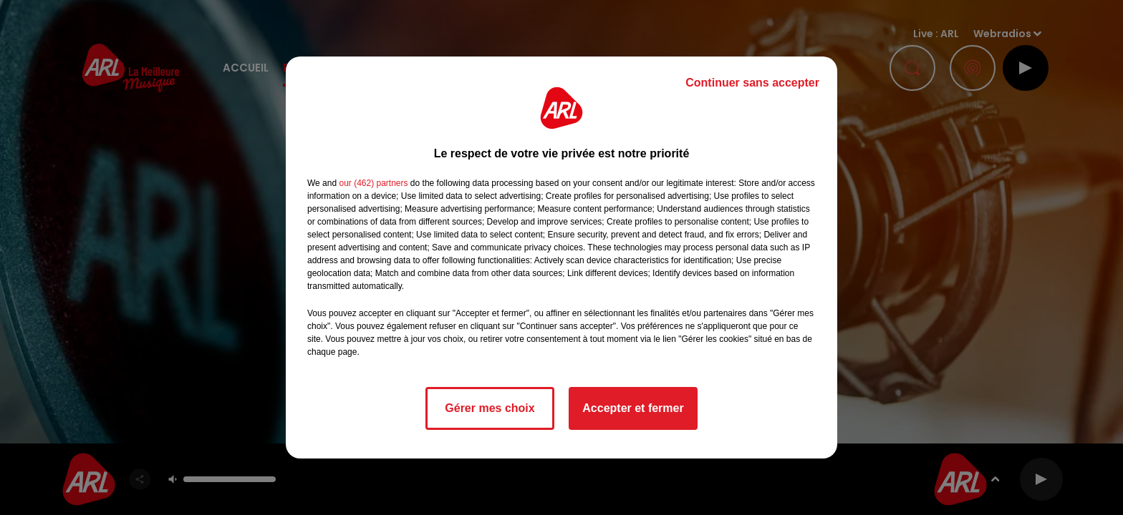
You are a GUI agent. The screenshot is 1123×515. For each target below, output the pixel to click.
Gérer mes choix (489, 408)
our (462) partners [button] (373, 183)
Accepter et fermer (632, 408)
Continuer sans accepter (752, 83)
